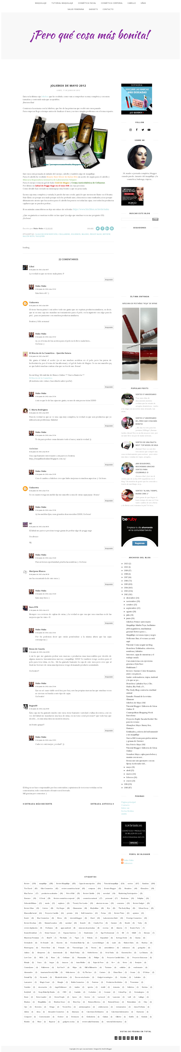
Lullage (141, 997)
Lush (114, 943)
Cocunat (107, 992)
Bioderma (124, 898)
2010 (126, 787)
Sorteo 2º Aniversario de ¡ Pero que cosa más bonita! (146, 421)
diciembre (130, 598)
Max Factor (28, 893)
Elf (123, 933)
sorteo (130, 884)
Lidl (129, 997)
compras (91, 888)
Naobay (145, 943)
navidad (68, 923)
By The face (87, 972)
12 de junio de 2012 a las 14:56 (39, 652)
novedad (106, 893)
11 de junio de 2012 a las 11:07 (39, 270)
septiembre (131, 608)
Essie (26, 997)
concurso (120, 903)
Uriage (52, 1007)
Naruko (27, 1022)
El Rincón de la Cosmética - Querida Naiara (50, 353)
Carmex (102, 972)
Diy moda (43, 977)
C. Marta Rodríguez (38, 410)
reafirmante (138, 967)
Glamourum (77, 908)
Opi (25, 1007)
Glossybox (144, 888)
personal (109, 898)
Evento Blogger (110, 888)
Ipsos (74, 997)
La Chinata (144, 953)
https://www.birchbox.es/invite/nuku (91, 209)
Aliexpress (41, 953)
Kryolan (123, 977)
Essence (27, 898)
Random (145, 884)
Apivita (90, 987)
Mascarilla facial (30, 913)
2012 (126, 594)
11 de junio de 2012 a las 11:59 (39, 413)
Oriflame (66, 958)
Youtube (27, 987)
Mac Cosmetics (43, 918)
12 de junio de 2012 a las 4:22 (39, 610)
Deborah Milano (30, 903)
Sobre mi (125, 808)
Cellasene (64, 234)
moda (47, 903)
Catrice (45, 908)
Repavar (52, 1022)
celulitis (122, 967)
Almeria (119, 928)
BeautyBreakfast (30, 933)
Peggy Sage (96, 234)
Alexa (38, 1012)
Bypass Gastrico (69, 933)
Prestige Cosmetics (134, 918)
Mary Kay (76, 1002)
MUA (41, 958)
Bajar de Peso (98, 962)
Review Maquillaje (63, 884)
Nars (53, 958)
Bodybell (27, 992)
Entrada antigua (101, 804)
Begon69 (33, 705)
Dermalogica (139, 992)
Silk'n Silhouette (91, 967)
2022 (126, 567)
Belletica (130, 987)
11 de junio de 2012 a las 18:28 (39, 574)
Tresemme (134, 982)
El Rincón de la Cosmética (40, 378)
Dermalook (28, 943)
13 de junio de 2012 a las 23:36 (45, 510)
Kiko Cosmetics (47, 888)
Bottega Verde (121, 938)
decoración (42, 987)
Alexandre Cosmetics (56, 1012)
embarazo (126, 948)
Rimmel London (51, 923)
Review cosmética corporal (64, 898)
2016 (126, 581)
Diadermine (88, 933)
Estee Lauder (41, 997)
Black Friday (75, 953)
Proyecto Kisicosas (139, 958)
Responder (109, 280)
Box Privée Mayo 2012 (135, 744)
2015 (126, 584)
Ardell (103, 987)
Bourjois (138, 962)
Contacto (125, 805)
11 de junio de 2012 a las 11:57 (39, 356)
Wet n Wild (70, 893)
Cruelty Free (98, 923)
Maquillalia (42, 1002)
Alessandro (28, 972)
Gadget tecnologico (105, 977)
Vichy (140, 923)
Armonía (116, 987)
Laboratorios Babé (110, 918)
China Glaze (117, 972)
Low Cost (28, 958)
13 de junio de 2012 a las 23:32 (45, 289)
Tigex (77, 938)
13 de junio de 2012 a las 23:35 (45, 474)
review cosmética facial (70, 888)
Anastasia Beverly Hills (49, 972)
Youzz (39, 962)
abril (128, 770)
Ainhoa (26, 953)
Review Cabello (88, 893)
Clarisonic (140, 1012)
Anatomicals (57, 953)
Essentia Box (127, 953)
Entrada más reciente (38, 804)
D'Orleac (146, 972)
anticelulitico (109, 948)
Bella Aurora (70, 972)
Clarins (137, 938)
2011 (125, 784)
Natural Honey (113, 1002)
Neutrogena (28, 948)
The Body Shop (124, 908)
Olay (145, 1002)
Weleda (89, 938)
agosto (129, 611)
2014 (126, 587)
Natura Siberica (94, 1002)
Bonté (26, 918)
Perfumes (49, 928)
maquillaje (43, 884)
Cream (132, 972)
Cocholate (92, 992)
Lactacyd (101, 997)
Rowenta (38, 1007)
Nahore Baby (129, 943)
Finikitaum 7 (131, 667)
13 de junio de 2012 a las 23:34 (45, 396)
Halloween (45, 967)
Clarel (92, 918)
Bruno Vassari (50, 933)
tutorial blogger (76, 918)
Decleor (61, 1017)
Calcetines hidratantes (120, 1012)
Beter (125, 962)
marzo (129, 774)
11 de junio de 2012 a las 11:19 (38, 305)
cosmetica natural (90, 898)
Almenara (75, 1012)
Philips (96, 958)
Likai (31, 266)
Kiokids (144, 1017)
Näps (75, 967)
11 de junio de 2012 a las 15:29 (39, 452)
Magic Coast (45, 982)
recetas (105, 928)
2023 (126, 563)
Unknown (34, 302)
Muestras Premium (31, 938)
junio (128, 618)
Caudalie (77, 992)
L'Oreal (42, 898)
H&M (134, 933)
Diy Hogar (60, 908)
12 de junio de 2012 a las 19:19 (39, 709)
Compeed (27, 1017)
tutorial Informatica (114, 1022)
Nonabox (128, 888)
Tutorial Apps (78, 948)
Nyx (108, 908)
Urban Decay (143, 908)
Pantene (95, 982)
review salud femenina (90, 1022)
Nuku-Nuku (40, 286)
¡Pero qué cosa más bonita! (84, 1049)
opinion (136, 913)
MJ (30, 523)
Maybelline (94, 908)
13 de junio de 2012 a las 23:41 (45, 633)
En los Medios (127, 811)
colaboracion (103, 1007)
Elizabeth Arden (61, 977)
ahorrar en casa (102, 903)
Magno (85, 234)
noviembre (131, 601)
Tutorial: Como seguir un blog (139, 645)
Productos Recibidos (114, 982)
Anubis (77, 987)
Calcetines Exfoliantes (95, 1012)
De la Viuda (109, 953)
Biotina (145, 987)
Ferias (103, 913)
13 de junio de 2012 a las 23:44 (45, 686)
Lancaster (28, 982)
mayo (128, 767)
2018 (126, 574)
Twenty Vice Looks (80, 903)
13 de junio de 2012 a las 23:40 (45, 558)
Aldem (26, 1012)
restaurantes (121, 1007)
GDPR (124, 814)
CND (64, 992)
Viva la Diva (66, 1007)
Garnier (114, 923)
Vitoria (93, 948)
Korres (87, 997)
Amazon (65, 962)
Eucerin (59, 943)
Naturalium (131, 1002)
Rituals (26, 962)
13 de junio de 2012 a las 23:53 (45, 740)
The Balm (63, 938)
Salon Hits (28, 236)
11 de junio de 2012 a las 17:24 (39, 491)
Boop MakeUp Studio (47, 992)
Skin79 (49, 938)
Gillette (118, 1017)
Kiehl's (131, 1017)
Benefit (83, 923)
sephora (61, 903)
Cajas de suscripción (46, 234)
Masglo (60, 982)
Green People (59, 997)
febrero (129, 777)
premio (70, 913)
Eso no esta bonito (82, 977)
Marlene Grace (59, 1002)
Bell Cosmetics (86, 913)
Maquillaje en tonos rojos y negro (141, 635)
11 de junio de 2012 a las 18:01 (39, 526)
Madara (27, 1002)
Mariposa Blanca (37, 571)
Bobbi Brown (93, 953)
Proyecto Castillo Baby (115, 958)
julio (128, 615)
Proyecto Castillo (51, 913)
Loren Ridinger (98, 943)
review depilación (30, 928)
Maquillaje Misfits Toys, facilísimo (140, 625)
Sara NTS (33, 607)
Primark (61, 948)
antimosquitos (84, 1007)
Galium (105, 1017)
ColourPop (122, 992)
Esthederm (91, 1017)
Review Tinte (119, 913)
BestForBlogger (107, 1049)
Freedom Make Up (77, 943)
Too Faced (28, 888)
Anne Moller (80, 962)
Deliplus (140, 898)
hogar (52, 962)
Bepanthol (104, 938)
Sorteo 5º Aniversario (146, 394)
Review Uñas (29, 908)
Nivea (59, 918)
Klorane (147, 933)
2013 (126, 591)
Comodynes (28, 967)
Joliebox (45, 96)
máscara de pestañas (87, 928)
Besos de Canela (37, 649)
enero (129, 781)
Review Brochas (30, 923)
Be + (113, 962)
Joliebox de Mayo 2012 (136, 703)
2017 (126, 577)
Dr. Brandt (45, 943)
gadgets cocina (68, 1022)
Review (106, 234)
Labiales (137, 977)
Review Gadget (138, 903)
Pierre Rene (45, 948)
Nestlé (127, 923)
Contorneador (44, 1017)
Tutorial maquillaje (111, 884)
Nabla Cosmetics (77, 982)
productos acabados (49, 893)
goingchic (141, 948)
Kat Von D (61, 967)
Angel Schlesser (61, 987)
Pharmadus (81, 958)
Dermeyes (75, 1017)
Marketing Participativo (128, 893)
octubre (129, 604)
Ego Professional (107, 933)
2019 (126, 570)
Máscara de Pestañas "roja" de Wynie (139, 303)
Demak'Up (28, 977)
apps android (66, 928)
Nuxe (39, 1022)
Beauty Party (135, 928)
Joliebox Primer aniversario (138, 622)
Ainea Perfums (139, 1007)
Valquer (40, 236)
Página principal (128, 802)
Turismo (108, 967)
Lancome (116, 997)
